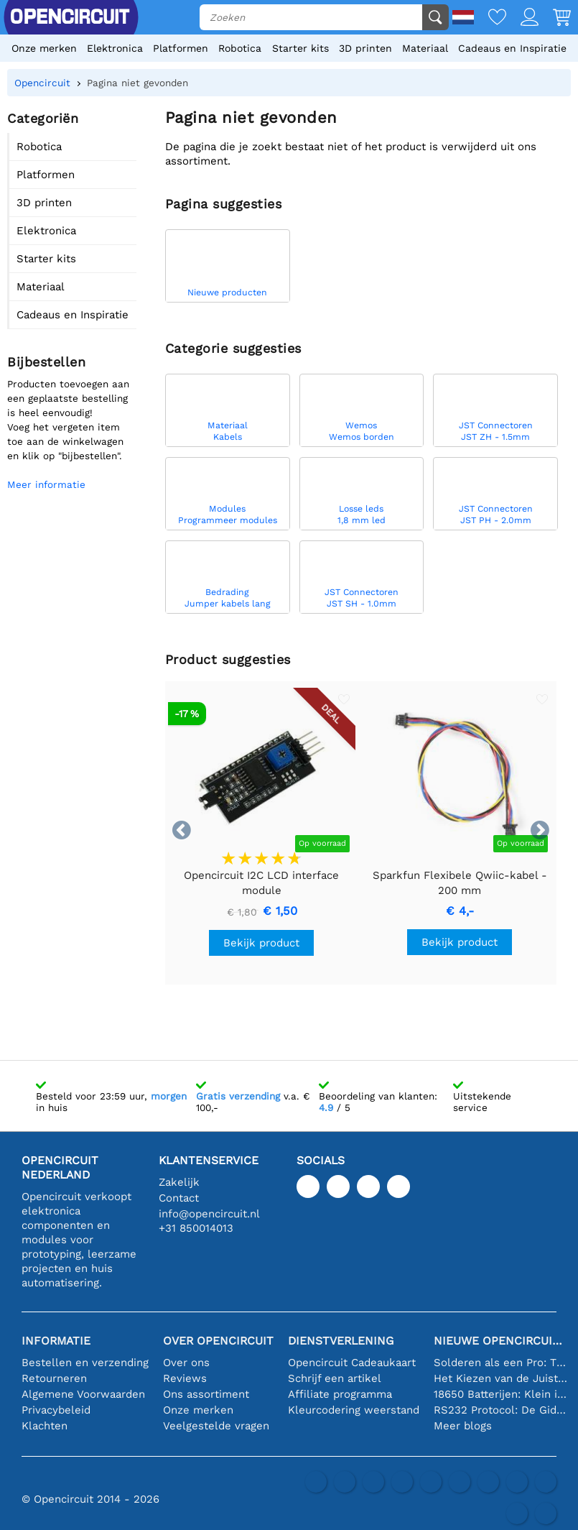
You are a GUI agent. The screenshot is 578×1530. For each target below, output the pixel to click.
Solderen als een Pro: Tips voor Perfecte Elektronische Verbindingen (500, 1362)
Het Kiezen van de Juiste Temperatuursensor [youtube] (500, 1378)
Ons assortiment (206, 1394)
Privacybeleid (56, 1410)
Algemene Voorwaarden (83, 1394)
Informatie (56, 1340)
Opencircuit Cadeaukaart (352, 1362)
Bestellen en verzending (85, 1362)
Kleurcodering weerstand (353, 1410)
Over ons (186, 1362)
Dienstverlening (340, 1340)
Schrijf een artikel (334, 1378)
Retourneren (54, 1378)
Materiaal (425, 48)
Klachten (44, 1425)
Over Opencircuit (218, 1340)
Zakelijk (179, 1182)
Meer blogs (463, 1425)
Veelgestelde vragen (216, 1425)
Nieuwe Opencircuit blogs (500, 1340)
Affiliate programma (340, 1394)
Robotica (239, 48)
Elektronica (115, 48)
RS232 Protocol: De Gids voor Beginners (500, 1410)
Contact (179, 1198)
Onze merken (44, 48)
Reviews (185, 1378)
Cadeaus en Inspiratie (512, 48)
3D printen (365, 48)
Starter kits (300, 48)
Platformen (180, 48)
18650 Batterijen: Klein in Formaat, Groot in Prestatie (500, 1394)
